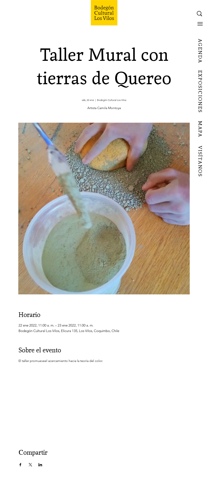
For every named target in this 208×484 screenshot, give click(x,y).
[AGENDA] (200, 51)
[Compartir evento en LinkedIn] (40, 464)
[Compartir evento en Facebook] (20, 464)
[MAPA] (200, 129)
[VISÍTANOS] (200, 161)
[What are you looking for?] (158, 13)
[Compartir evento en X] (30, 464)
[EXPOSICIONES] (200, 92)
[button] (200, 24)
